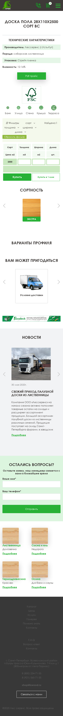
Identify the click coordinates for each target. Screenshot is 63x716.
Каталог (31, 606)
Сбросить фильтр (14, 136)
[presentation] (4, 206)
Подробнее (18, 435)
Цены (31, 610)
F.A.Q (31, 639)
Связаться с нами (31, 694)
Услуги (31, 614)
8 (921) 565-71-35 (31, 677)
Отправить (31, 508)
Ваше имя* (9, 478)
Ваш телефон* (11, 491)
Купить (17, 177)
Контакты (31, 627)
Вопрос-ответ (31, 644)
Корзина (50, 4)
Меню (58, 5)
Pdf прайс (31, 75)
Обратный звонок (38, 5)
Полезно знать (31, 623)
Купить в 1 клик (46, 177)
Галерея (32, 619)
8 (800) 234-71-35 (31, 673)
